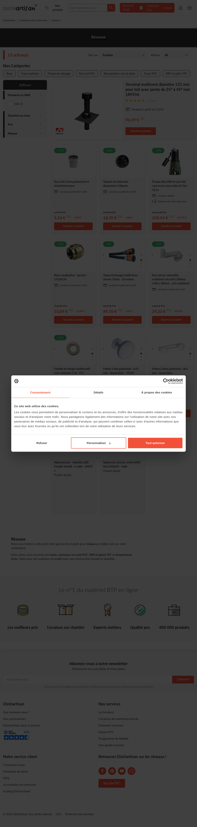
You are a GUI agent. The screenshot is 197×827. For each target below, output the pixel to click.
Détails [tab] (98, 392)
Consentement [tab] (40, 392)
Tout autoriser (155, 443)
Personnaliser (99, 443)
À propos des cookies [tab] (156, 392)
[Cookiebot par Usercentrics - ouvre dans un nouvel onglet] (166, 381)
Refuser (41, 443)
